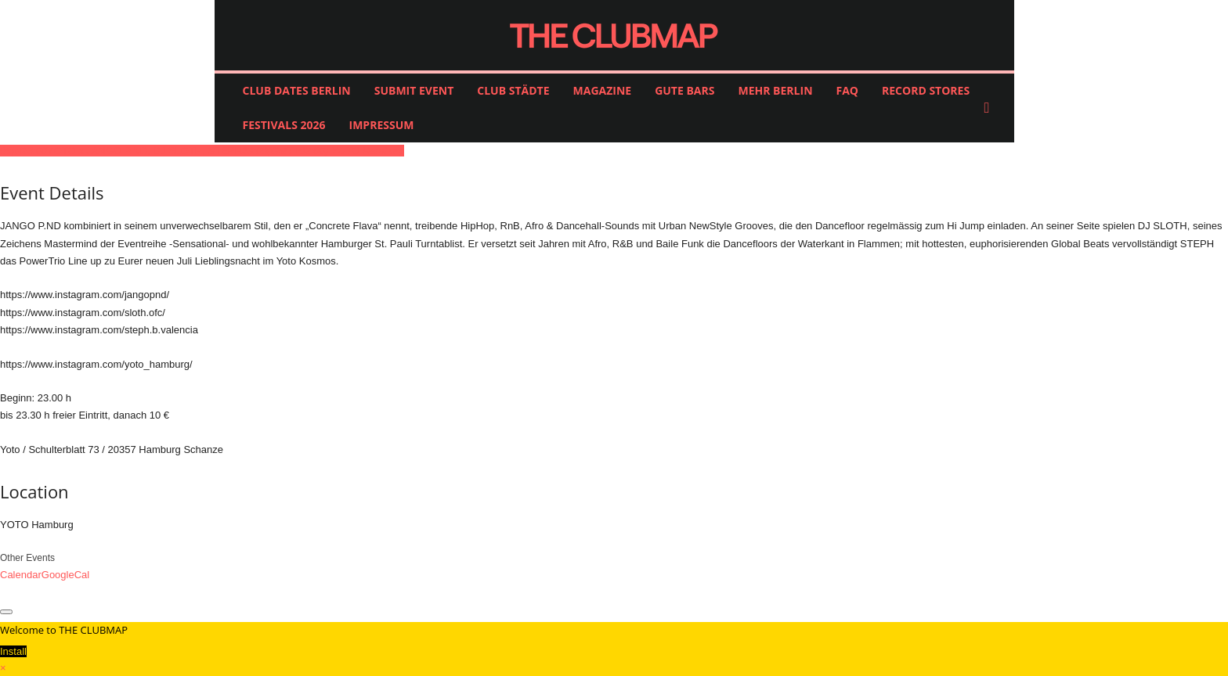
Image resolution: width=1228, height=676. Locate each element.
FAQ (847, 90)
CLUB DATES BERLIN (297, 90)
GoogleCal (65, 575)
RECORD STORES (926, 90)
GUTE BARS (684, 90)
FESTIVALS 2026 (284, 124)
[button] (990, 108)
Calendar (21, 575)
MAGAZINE (602, 90)
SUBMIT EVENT (414, 90)
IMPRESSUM (381, 124)
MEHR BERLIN (775, 90)
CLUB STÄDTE (513, 90)
